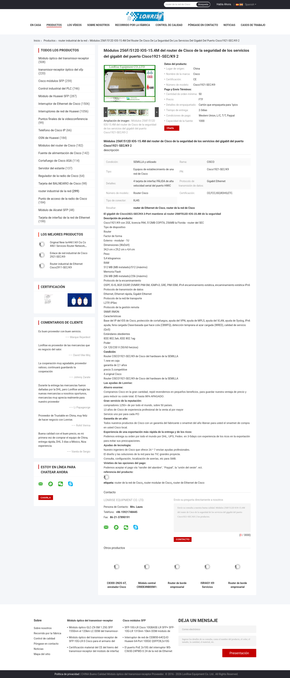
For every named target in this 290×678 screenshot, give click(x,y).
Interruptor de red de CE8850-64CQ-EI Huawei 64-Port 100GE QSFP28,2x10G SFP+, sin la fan (147, 640)
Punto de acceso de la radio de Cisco (62, 198)
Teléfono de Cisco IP (51, 130)
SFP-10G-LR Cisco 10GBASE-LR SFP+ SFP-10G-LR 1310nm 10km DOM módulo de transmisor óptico (149, 630)
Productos (54, 25)
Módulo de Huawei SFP (53, 96)
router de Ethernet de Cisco (189, 482)
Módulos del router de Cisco (56, 145)
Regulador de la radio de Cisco (58, 176)
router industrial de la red (72, 40)
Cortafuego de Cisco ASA (55, 160)
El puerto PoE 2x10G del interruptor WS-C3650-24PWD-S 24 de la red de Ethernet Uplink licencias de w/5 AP (148, 650)
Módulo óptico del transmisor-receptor (63, 58)
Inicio (37, 40)
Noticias (229, 25)
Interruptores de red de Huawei (58, 111)
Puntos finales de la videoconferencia (63, 119)
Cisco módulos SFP (51, 81)
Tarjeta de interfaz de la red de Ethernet (64, 217)
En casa (35, 25)
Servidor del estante (51, 168)
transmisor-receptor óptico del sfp (60, 69)
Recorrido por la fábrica (132, 25)
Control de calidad (169, 25)
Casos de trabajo (253, 25)
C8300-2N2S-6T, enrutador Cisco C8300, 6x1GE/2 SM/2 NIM (116, 585)
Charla (170, 128)
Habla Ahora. (224, 4)
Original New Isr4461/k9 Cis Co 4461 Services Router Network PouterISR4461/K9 (68, 246)
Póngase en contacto (203, 25)
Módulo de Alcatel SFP (53, 210)
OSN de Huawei (48, 138)
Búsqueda (203, 4)
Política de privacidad (67, 674)
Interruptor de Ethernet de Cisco (59, 104)
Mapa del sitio (42, 654)
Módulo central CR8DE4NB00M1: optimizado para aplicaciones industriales (147, 585)
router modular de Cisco (158, 482)
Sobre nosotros (98, 25)
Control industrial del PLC (55, 88)
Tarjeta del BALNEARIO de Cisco (59, 183)
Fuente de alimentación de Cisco (59, 153)
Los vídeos (74, 25)
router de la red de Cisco (129, 482)
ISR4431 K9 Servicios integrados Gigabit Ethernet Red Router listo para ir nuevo (207, 585)
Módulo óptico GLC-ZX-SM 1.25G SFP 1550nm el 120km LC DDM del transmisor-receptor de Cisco (93, 630)
